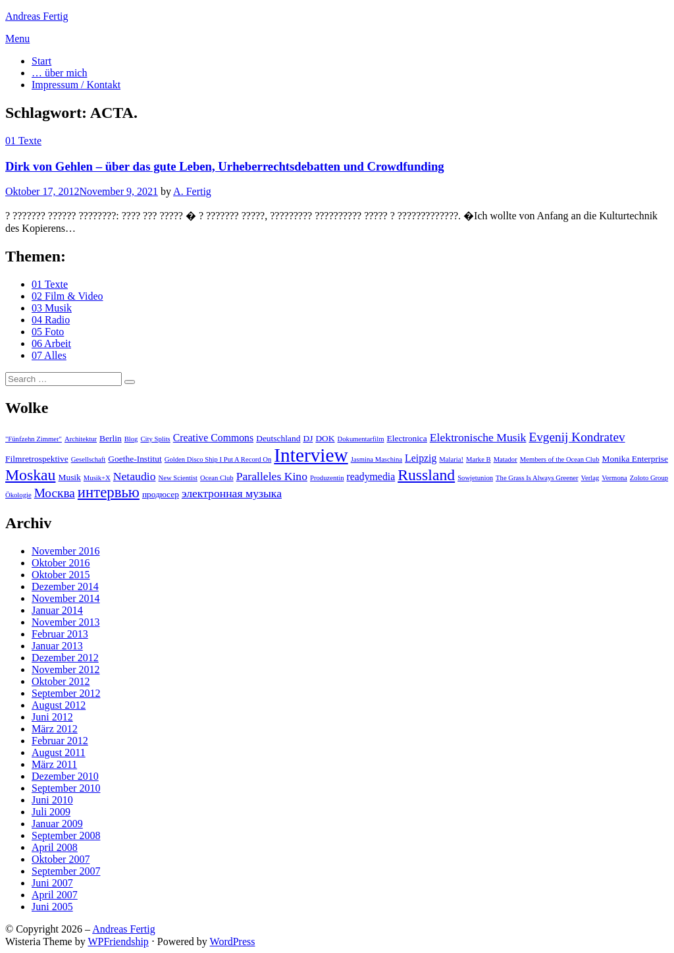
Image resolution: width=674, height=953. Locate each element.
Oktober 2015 (61, 574)
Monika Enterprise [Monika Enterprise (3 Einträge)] (635, 459)
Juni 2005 (52, 906)
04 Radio (51, 319)
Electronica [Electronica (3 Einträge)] (407, 438)
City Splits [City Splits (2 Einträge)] (155, 439)
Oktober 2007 (61, 859)
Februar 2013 (60, 634)
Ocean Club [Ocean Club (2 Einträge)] (217, 477)
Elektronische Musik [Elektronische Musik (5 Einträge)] (478, 437)
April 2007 (55, 894)
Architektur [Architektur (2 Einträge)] (81, 439)
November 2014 (66, 598)
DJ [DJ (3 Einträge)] (308, 438)
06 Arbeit (51, 343)
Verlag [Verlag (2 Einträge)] (590, 477)
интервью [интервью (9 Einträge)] (109, 492)
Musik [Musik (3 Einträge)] (69, 477)
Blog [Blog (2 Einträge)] (131, 439)
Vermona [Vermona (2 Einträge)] (614, 477)
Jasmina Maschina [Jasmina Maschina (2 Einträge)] (376, 459)
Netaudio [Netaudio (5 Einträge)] (134, 476)
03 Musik (52, 307)
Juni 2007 (52, 882)
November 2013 (66, 622)
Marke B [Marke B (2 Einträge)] (478, 459)
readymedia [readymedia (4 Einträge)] (371, 476)
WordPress (232, 941)
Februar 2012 (60, 740)
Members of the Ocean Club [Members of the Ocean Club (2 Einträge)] (560, 459)
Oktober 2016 (61, 562)
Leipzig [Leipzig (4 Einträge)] (420, 458)
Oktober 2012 (61, 681)
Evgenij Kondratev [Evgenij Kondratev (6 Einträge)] (577, 437)
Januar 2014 (57, 610)
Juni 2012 (52, 716)
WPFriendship (118, 941)
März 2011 (54, 764)
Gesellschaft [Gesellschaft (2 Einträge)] (88, 459)
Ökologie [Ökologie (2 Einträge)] (18, 495)
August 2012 (59, 705)
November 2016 (66, 551)
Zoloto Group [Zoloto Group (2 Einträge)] (649, 477)
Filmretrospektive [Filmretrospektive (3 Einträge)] (36, 459)
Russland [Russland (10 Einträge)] (426, 474)
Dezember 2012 (65, 657)
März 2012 (55, 728)
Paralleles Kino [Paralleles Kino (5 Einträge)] (271, 476)
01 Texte (23, 140)
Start (41, 61)
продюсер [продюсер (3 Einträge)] (160, 494)
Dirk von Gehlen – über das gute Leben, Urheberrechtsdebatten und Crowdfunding (224, 166)
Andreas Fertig (36, 16)
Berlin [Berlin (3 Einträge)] (110, 438)
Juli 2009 (51, 811)
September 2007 (66, 871)
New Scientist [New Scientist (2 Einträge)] (178, 477)
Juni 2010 (52, 799)
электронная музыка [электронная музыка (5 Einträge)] (232, 493)
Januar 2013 (57, 645)
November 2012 (66, 669)
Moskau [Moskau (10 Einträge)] (30, 474)
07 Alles (49, 355)
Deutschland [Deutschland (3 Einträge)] (278, 438)
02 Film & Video (67, 296)
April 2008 (55, 847)
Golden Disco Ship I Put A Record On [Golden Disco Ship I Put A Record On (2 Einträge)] (218, 459)
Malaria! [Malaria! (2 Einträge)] (451, 459)
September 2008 (66, 835)
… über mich (59, 72)
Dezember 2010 (65, 776)
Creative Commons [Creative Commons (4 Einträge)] (213, 437)
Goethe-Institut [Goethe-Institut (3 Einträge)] (134, 459)
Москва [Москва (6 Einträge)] (54, 493)
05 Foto (48, 331)
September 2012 (66, 693)
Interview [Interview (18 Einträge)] (311, 455)
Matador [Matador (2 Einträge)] (505, 459)
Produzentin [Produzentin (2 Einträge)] (327, 477)
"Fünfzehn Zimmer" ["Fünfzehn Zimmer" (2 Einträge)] (33, 439)
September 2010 (66, 788)
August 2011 (59, 752)
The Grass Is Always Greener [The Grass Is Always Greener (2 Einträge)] (537, 477)
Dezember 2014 (65, 586)
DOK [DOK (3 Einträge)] (324, 438)
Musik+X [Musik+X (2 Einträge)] (97, 477)
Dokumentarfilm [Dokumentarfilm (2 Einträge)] (361, 439)
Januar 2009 (57, 823)
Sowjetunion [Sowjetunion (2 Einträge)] (475, 477)
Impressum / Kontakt (76, 84)
